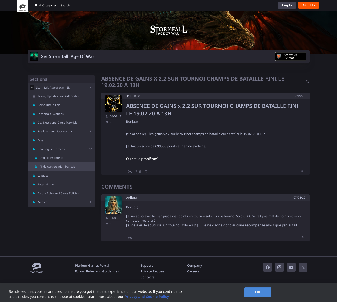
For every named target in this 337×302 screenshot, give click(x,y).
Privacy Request (152, 271)
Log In (287, 5)
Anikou (131, 198)
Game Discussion (49, 105)
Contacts (147, 277)
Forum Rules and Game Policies (58, 193)
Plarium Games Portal (92, 265)
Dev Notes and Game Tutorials (57, 123)
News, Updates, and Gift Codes (58, 96)
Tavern (42, 140)
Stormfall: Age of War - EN (53, 87)
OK (257, 292)
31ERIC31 (133, 96)
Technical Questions (51, 114)
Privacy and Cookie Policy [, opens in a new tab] (147, 296)
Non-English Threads (51, 149)
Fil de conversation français (57, 166)
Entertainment (47, 184)
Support (146, 265)
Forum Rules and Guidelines (97, 271)
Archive (42, 202)
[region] (168, 292)
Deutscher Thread (51, 158)
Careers (193, 271)
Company (194, 265)
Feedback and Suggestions (55, 131)
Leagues (43, 175)
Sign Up (309, 5)
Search (65, 5)
